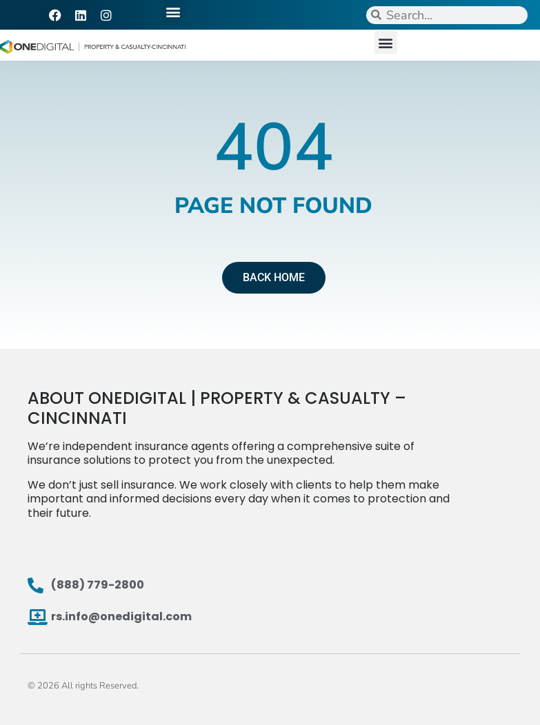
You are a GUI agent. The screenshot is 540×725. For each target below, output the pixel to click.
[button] (173, 11)
